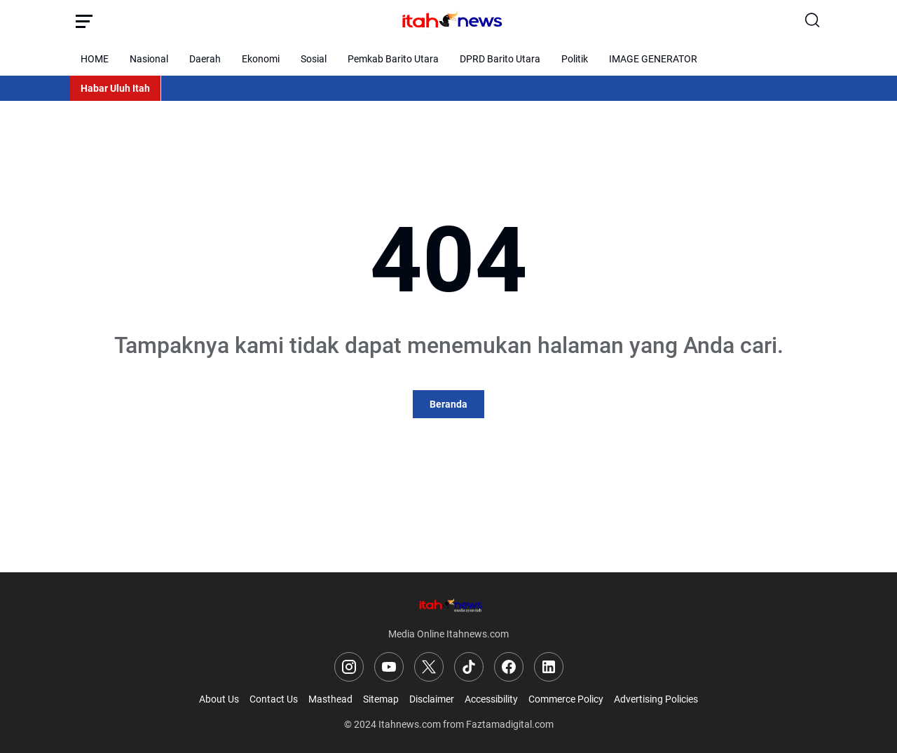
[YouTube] (389, 667)
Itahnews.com (409, 724)
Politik (574, 58)
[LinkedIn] (548, 667)
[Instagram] (349, 667)
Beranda (448, 404)
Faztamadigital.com (510, 724)
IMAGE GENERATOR (653, 58)
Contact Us (273, 699)
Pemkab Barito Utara (393, 58)
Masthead (330, 699)
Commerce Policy (565, 699)
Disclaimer (431, 699)
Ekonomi (261, 58)
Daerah (205, 58)
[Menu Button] (84, 21)
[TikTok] (469, 667)
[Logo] (448, 604)
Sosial (314, 58)
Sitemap (381, 699)
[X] (429, 667)
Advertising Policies (656, 699)
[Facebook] (508, 667)
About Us (219, 699)
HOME (95, 58)
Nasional (149, 58)
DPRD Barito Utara (500, 58)
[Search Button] (813, 21)
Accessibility (491, 699)
